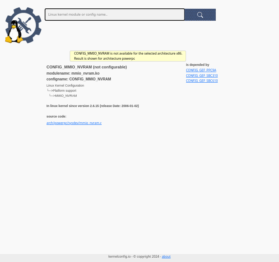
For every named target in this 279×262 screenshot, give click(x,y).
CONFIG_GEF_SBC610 (202, 81)
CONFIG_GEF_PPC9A (201, 70)
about (166, 256)
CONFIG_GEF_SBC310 (202, 76)
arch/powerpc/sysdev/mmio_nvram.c (74, 123)
